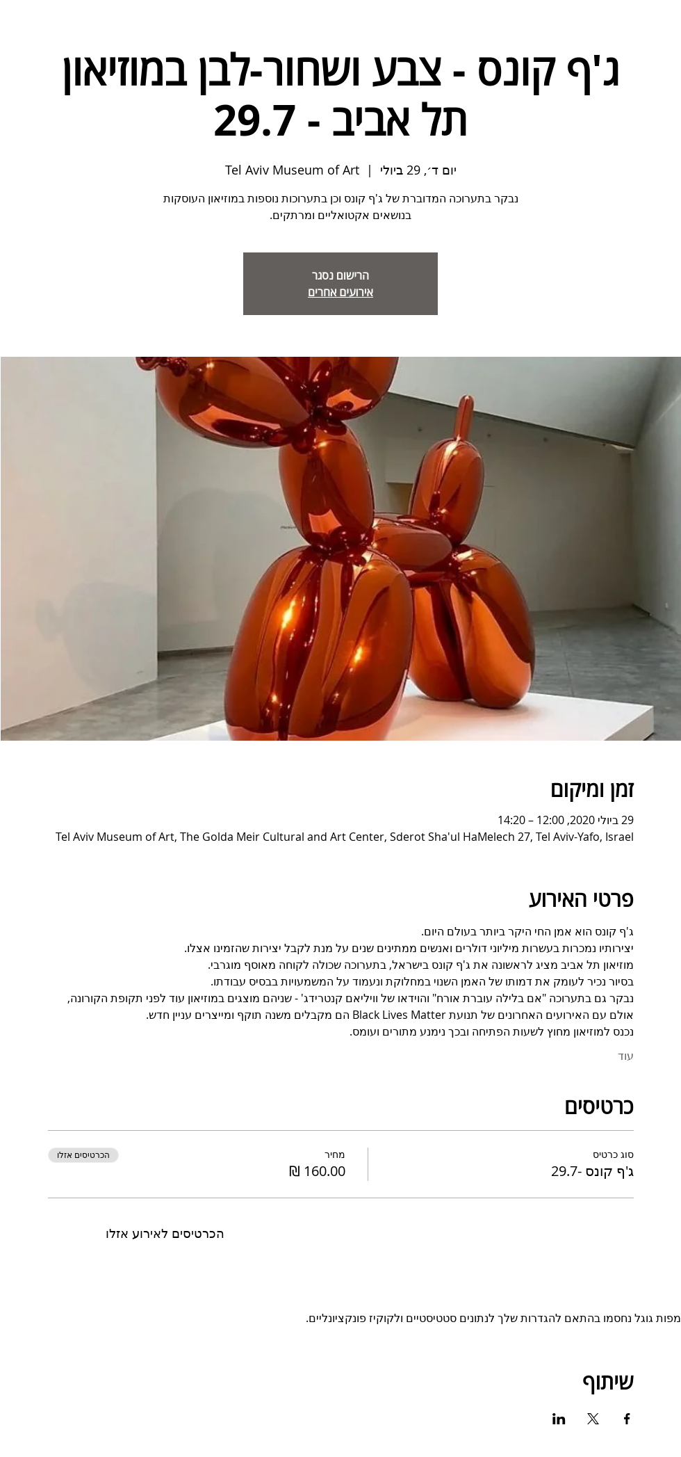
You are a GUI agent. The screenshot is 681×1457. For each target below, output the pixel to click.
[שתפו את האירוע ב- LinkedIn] (559, 1418)
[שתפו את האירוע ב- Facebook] (627, 1418)
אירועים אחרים (340, 292)
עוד (626, 1055)
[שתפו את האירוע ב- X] (593, 1418)
